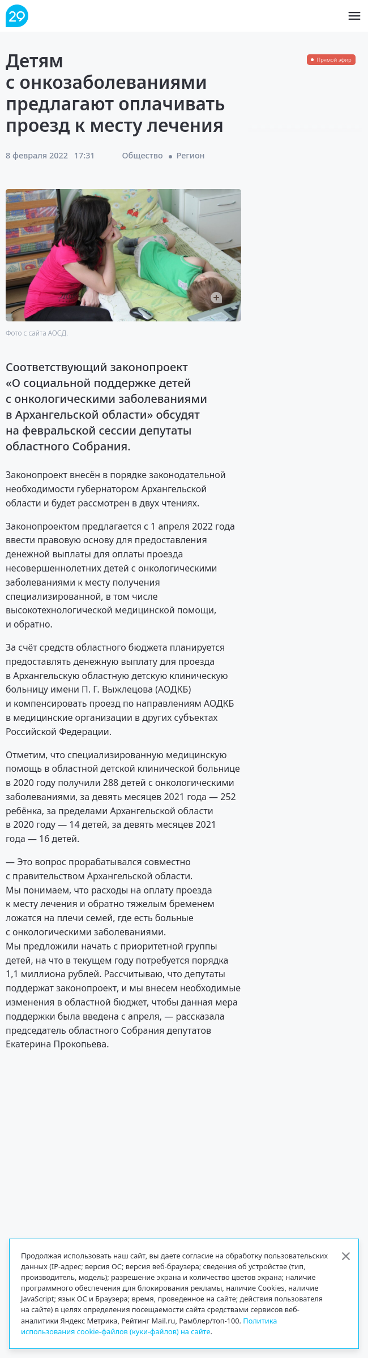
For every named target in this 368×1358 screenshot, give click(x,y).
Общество (142, 155)
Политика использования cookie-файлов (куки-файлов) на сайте (149, 1326)
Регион (191, 155)
